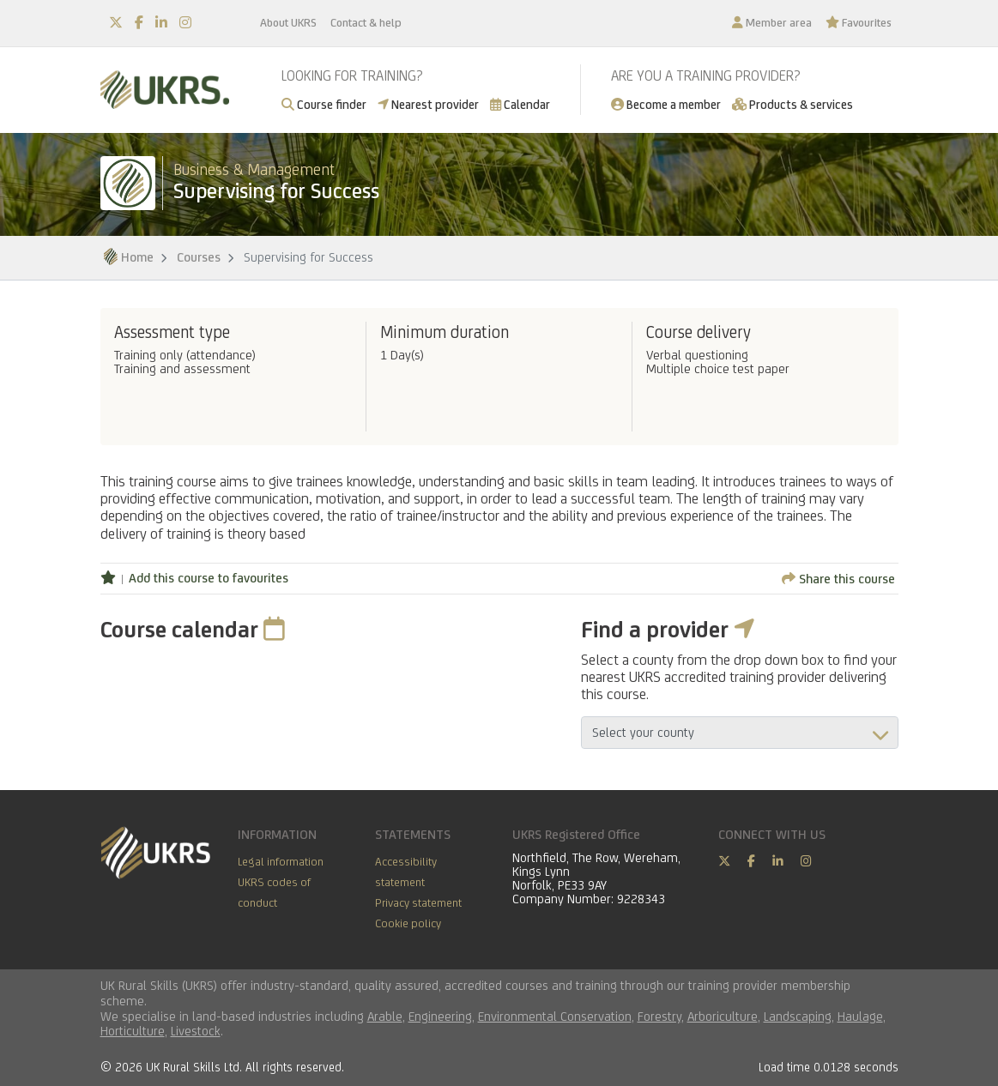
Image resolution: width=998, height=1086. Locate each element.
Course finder (323, 104)
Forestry (659, 1016)
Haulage (860, 1016)
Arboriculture (722, 1016)
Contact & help (366, 22)
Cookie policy (408, 923)
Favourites (859, 22)
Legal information (281, 861)
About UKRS (288, 22)
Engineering (440, 1016)
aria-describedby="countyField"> (739, 732)
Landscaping (798, 1016)
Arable (384, 1016)
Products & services (792, 104)
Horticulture (132, 1030)
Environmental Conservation (555, 1016)
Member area (772, 22)
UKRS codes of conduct (274, 892)
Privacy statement (418, 902)
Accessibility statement (406, 871)
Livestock (196, 1030)
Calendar (520, 104)
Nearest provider (428, 104)
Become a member (666, 104)
